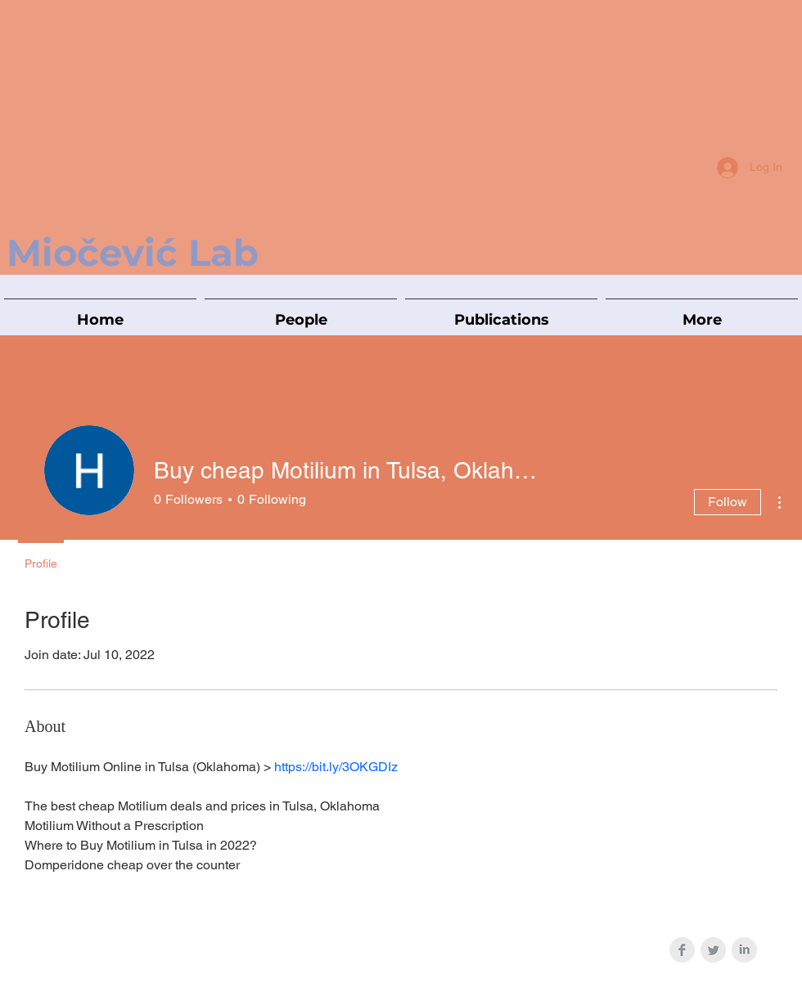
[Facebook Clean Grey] (682, 950)
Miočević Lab (133, 252)
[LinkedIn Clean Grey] (744, 950)
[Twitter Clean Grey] (713, 950)
